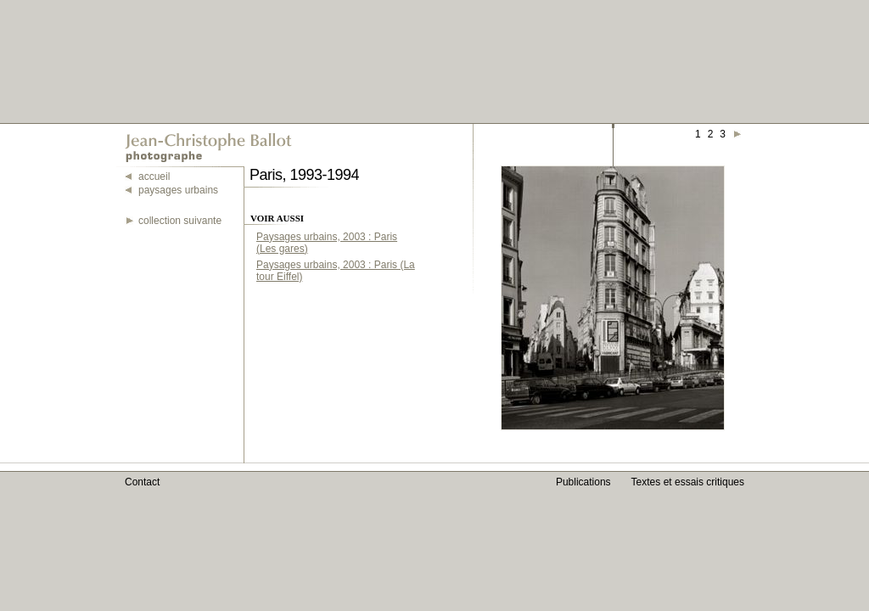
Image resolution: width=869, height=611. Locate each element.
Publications (583, 482)
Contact (142, 482)
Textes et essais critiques (687, 482)
